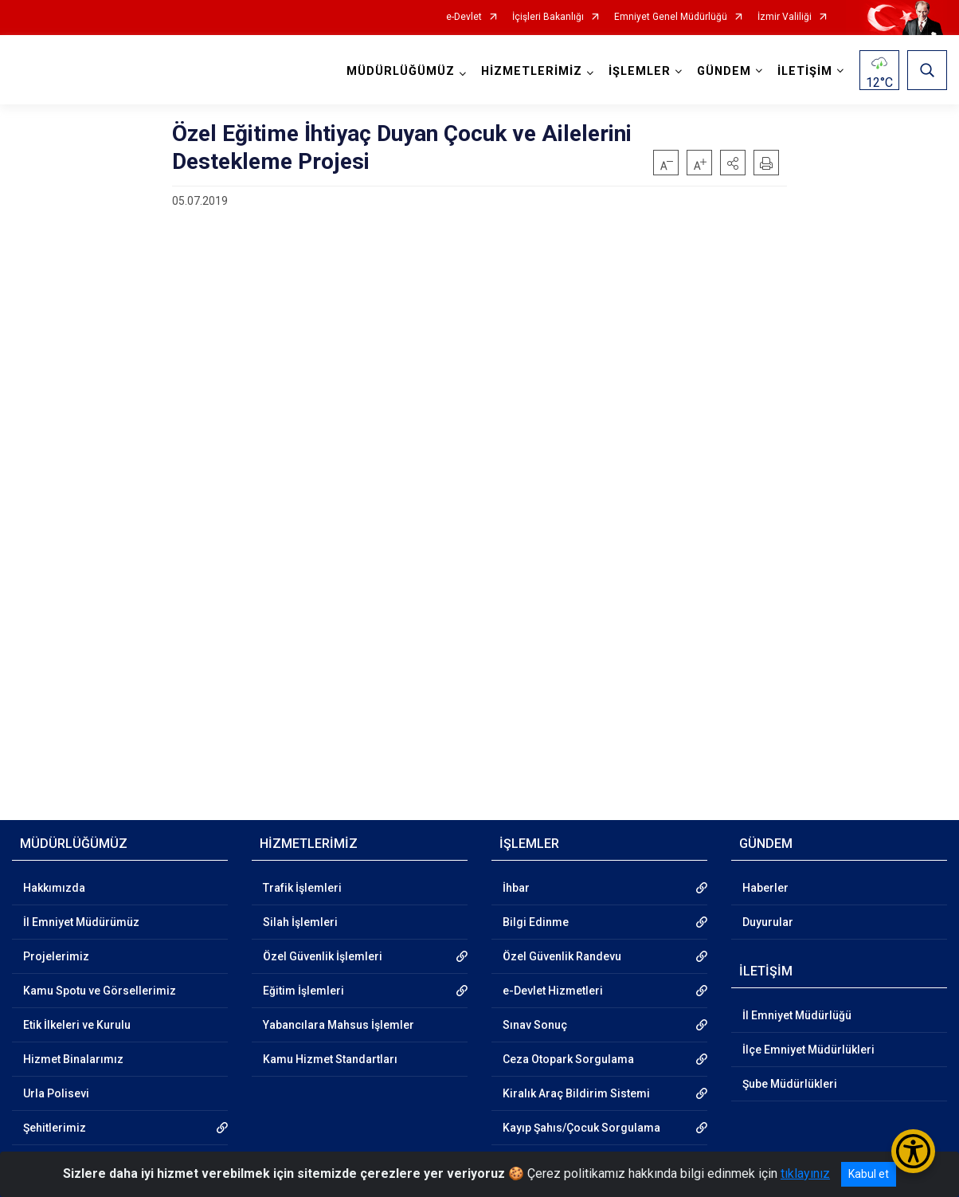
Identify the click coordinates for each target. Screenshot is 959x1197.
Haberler (765, 887)
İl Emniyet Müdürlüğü (796, 1015)
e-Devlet (464, 17)
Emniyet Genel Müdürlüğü (670, 17)
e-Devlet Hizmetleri (553, 990)
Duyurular (767, 922)
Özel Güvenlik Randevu (562, 956)
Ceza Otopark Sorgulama (568, 1059)
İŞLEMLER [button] (640, 71)
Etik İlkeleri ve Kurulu (77, 1024)
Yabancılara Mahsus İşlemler (338, 1024)
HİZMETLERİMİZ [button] (531, 71)
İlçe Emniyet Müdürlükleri (808, 1049)
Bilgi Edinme (536, 922)
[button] (733, 162)
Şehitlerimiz (54, 1127)
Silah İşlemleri (300, 922)
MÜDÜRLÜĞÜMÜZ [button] (400, 71)
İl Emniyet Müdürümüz (81, 922)
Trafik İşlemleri (302, 887)
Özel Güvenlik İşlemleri (322, 956)
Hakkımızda (54, 887)
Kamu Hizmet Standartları (330, 1059)
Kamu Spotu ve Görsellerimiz (99, 990)
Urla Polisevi (56, 1093)
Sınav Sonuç (535, 1024)
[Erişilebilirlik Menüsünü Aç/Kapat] (913, 1151)
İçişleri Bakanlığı (548, 17)
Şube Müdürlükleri (789, 1083)
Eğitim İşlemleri (303, 990)
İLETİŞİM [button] (804, 71)
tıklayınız (805, 1173)
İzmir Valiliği (784, 17)
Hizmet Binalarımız (73, 1059)
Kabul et (868, 1174)
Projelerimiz (56, 956)
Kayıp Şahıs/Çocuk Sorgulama (581, 1127)
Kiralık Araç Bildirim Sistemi (576, 1093)
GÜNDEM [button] (724, 71)
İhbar (516, 887)
